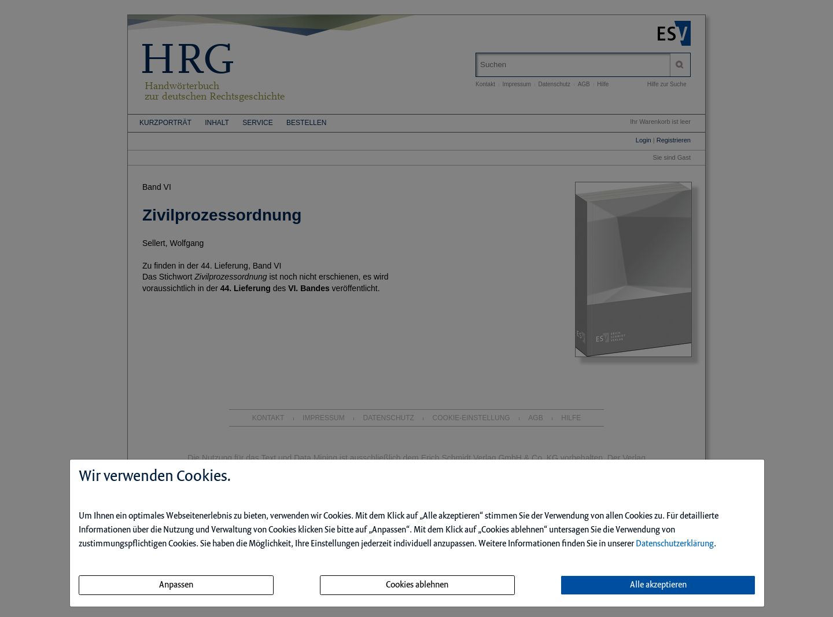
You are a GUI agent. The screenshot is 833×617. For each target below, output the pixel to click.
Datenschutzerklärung (675, 544)
